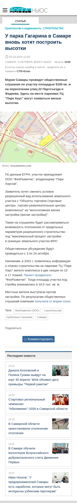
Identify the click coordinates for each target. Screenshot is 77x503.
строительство (53, 310)
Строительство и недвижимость (23, 28)
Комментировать (38, 339)
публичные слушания (19, 317)
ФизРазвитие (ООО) (27, 310)
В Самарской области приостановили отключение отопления (28, 428)
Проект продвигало (37, 275)
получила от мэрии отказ (52, 301)
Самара (42, 317)
